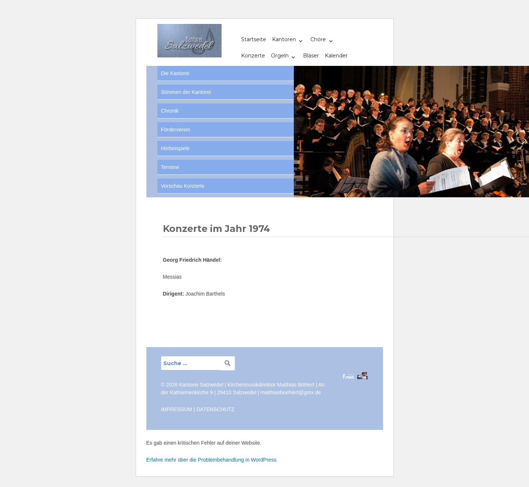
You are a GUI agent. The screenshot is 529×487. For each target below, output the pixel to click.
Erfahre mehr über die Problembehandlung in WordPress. (212, 460)
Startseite (253, 39)
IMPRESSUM (176, 409)
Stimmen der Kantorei (186, 92)
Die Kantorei (175, 73)
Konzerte (253, 55)
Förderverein (175, 130)
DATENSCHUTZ (215, 409)
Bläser (311, 55)
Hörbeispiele (175, 148)
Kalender (336, 55)
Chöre (318, 39)
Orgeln (280, 55)
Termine (170, 167)
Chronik (170, 111)
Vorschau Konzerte (183, 186)
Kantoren (284, 39)
